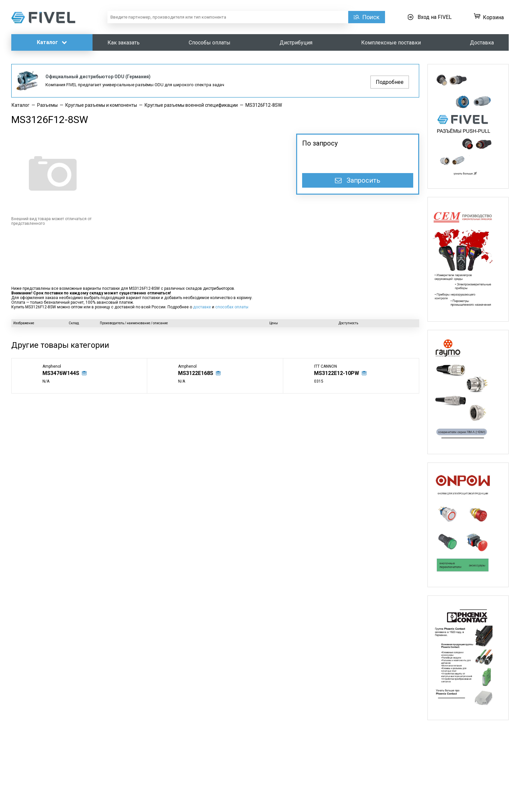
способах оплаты (231, 307)
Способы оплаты (209, 42)
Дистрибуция (296, 42)
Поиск (370, 17)
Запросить (357, 180)
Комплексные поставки (391, 42)
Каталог (52, 42)
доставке (202, 307)
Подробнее (390, 82)
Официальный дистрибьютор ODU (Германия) (98, 76)
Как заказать (123, 42)
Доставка (482, 42)
